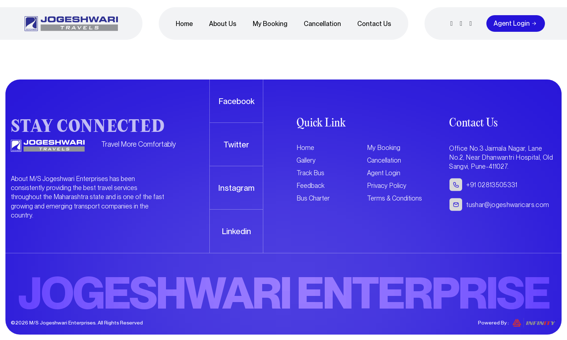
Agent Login (512, 23)
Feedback (310, 185)
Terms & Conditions (394, 198)
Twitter (236, 144)
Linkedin (236, 231)
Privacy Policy (386, 185)
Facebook (236, 101)
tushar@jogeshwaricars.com (507, 204)
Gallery (306, 160)
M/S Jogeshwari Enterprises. (63, 323)
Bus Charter (313, 198)
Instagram (236, 188)
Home (184, 23)
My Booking (270, 23)
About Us (222, 23)
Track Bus (310, 173)
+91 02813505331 (491, 185)
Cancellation (322, 23)
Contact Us (374, 23)
